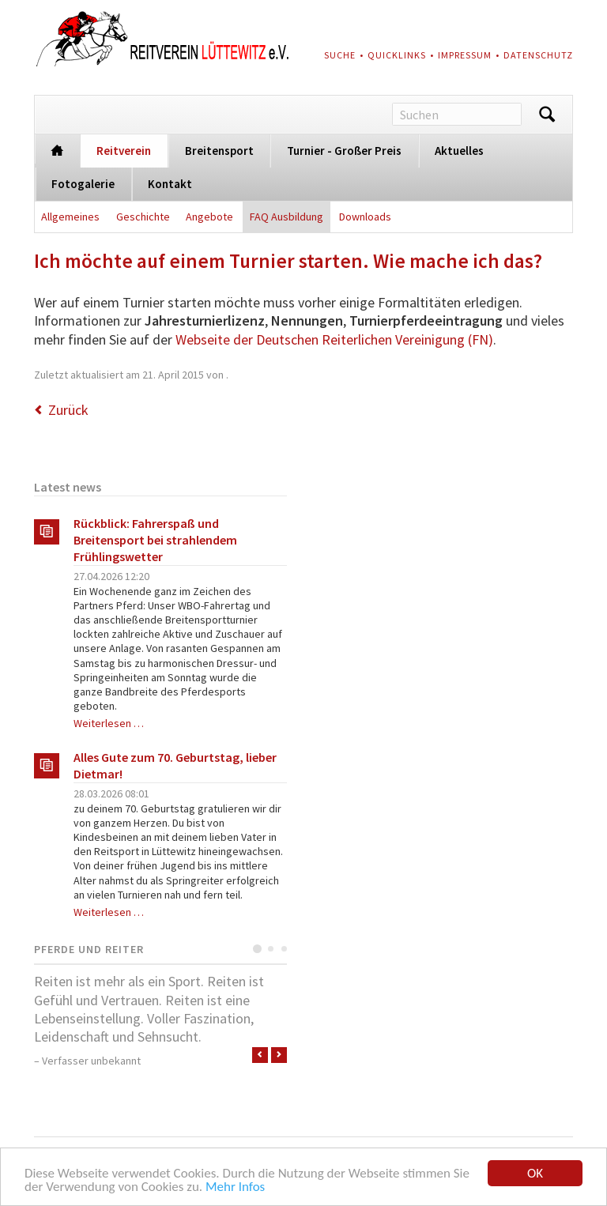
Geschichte (143, 216)
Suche (340, 55)
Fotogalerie (83, 183)
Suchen (547, 115)
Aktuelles (459, 150)
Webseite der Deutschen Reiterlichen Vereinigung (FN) (334, 339)
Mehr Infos (235, 1187)
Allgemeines (70, 216)
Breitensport (219, 150)
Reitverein (123, 150)
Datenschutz (538, 55)
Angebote (209, 216)
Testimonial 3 (284, 948)
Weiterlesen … (109, 723)
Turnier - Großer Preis (344, 150)
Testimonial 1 (257, 948)
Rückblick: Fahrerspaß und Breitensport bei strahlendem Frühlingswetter (155, 539)
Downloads (365, 216)
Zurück (68, 410)
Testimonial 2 (270, 948)
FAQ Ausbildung (286, 216)
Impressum (465, 55)
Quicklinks (397, 55)
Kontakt (170, 183)
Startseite (57, 149)
